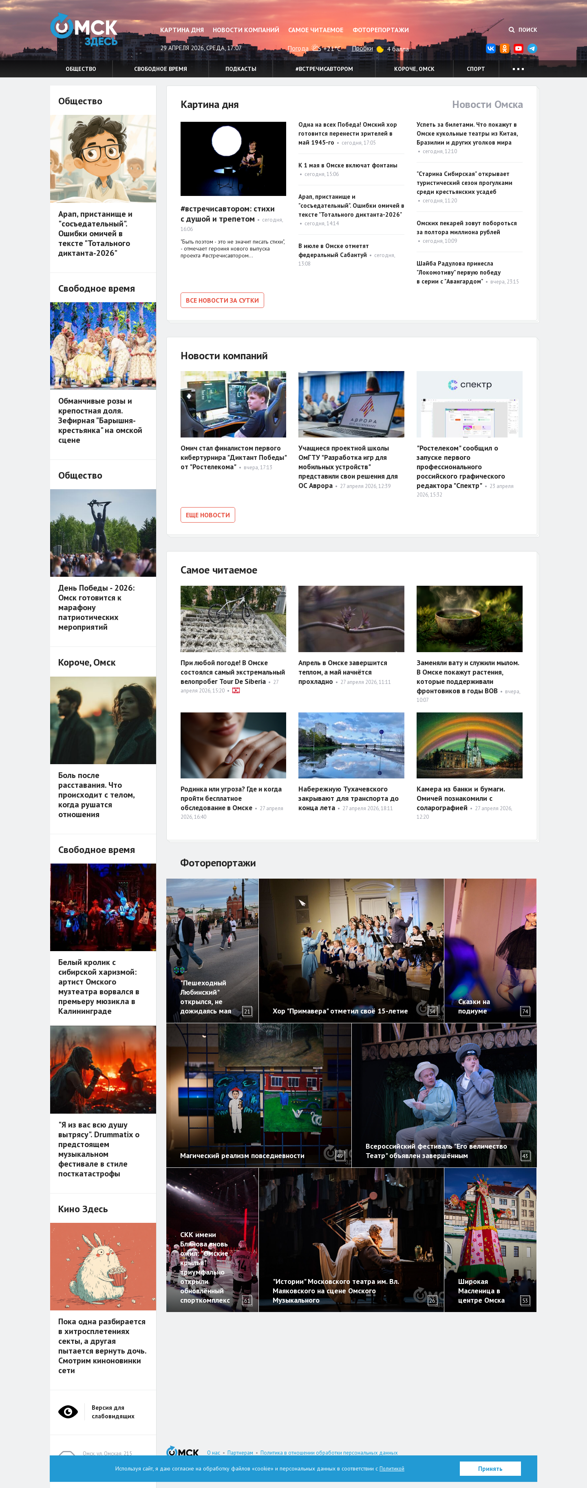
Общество (81, 69)
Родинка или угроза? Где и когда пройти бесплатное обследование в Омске (224, 796)
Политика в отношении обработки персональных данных (329, 1452)
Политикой (392, 1468)
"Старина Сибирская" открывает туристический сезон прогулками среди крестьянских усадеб (464, 183)
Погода (298, 48)
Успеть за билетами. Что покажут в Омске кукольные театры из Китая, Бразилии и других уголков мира (467, 133)
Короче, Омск (414, 69)
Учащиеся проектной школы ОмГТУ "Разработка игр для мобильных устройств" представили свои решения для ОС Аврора (351, 465)
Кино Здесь (83, 1208)
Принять (490, 1469)
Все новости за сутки (222, 300)
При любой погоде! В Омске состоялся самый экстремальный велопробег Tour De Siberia (227, 673)
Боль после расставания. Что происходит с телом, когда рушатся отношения (96, 795)
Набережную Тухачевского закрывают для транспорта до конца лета (348, 796)
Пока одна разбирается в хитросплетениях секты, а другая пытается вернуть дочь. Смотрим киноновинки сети (102, 1346)
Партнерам (240, 1452)
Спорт (476, 69)
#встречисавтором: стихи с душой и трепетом (228, 213)
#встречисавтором (324, 69)
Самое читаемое (315, 30)
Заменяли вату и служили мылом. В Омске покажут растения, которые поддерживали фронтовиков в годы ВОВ (467, 678)
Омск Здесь (91, 33)
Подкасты (240, 69)
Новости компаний (246, 30)
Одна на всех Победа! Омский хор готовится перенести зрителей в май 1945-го (347, 133)
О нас (213, 1452)
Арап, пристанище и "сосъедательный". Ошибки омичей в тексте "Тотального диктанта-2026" (351, 205)
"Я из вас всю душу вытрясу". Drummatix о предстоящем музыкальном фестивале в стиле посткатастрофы (98, 1149)
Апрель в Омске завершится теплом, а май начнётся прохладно (345, 669)
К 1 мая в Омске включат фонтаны (347, 165)
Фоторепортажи (381, 30)
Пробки (362, 48)
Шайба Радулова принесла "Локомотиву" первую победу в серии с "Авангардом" (459, 272)
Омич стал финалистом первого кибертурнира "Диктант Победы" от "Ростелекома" (233, 456)
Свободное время (160, 69)
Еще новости (208, 514)
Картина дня (182, 30)
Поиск (523, 29)
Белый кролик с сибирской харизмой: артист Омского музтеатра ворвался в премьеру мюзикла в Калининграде (98, 986)
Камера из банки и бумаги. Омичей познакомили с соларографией (461, 796)
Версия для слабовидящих (113, 1412)
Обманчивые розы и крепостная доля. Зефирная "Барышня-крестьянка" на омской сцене (100, 420)
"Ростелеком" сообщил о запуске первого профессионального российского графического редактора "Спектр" (461, 465)
